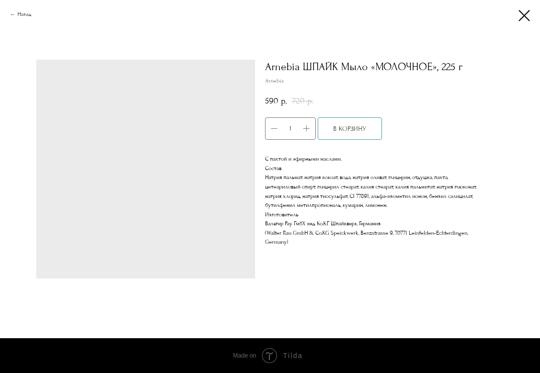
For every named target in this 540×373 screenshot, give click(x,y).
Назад (24, 14)
